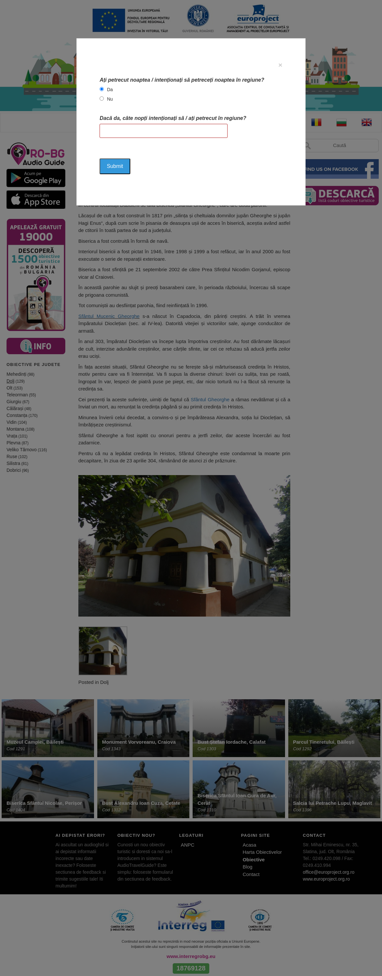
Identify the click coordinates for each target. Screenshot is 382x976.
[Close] (280, 64)
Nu (110, 99)
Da (110, 89)
